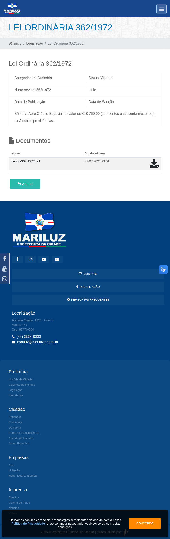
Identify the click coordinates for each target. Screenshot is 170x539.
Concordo (144, 523)
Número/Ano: (24, 90)
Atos (11, 465)
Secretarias (16, 395)
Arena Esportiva (19, 443)
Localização (88, 286)
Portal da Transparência (24, 432)
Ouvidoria (15, 427)
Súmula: (20, 114)
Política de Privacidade (28, 523)
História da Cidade (20, 379)
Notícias (14, 508)
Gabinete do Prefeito (22, 384)
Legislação (34, 43)
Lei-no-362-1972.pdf (25, 161)
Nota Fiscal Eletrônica (23, 475)
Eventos (14, 497)
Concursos (15, 422)
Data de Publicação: (30, 102)
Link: (92, 90)
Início (15, 43)
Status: (94, 78)
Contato (88, 274)
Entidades (15, 417)
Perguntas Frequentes (88, 299)
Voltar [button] (25, 183)
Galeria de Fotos (19, 502)
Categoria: (22, 78)
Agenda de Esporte (21, 438)
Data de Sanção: (102, 102)
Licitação (14, 470)
